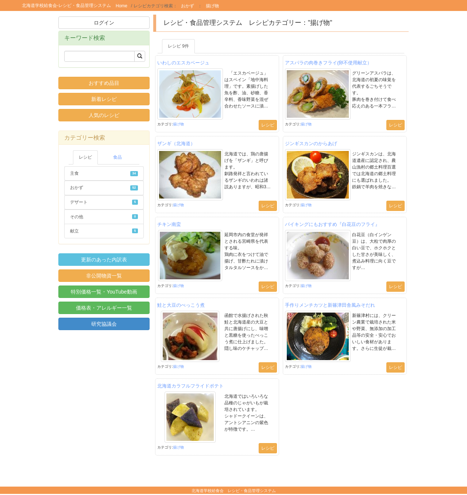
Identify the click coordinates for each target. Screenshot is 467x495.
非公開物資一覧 (104, 276)
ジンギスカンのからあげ (311, 143)
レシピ (85, 157)
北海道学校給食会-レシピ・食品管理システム (66, 5)
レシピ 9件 (178, 46)
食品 (117, 157)
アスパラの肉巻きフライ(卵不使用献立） (328, 62)
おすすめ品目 (104, 83)
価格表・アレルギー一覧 (104, 308)
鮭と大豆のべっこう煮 (181, 305)
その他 (104, 216)
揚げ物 (212, 5)
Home (121, 5)
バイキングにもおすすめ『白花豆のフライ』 (332, 224)
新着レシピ (104, 99)
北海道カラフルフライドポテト (190, 386)
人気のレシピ (104, 115)
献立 (104, 231)
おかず (187, 5)
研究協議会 (104, 324)
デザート (104, 202)
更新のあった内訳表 (104, 259)
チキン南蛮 (169, 224)
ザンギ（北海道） (176, 143)
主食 (104, 173)
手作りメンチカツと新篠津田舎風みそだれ (330, 305)
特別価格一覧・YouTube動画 (104, 292)
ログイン (104, 23)
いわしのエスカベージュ (183, 62)
